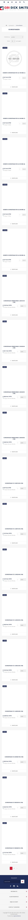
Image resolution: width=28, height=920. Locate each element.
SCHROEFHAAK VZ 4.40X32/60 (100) (14, 665)
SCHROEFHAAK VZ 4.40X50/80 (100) (14, 711)
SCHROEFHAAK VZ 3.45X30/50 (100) (14, 620)
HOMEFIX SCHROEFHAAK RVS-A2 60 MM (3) (14, 209)
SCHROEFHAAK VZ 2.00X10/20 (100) (14, 483)
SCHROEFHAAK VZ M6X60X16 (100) (14, 848)
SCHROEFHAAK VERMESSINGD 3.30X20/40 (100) (14, 347)
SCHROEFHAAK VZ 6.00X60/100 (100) (14, 757)
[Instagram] (14, 886)
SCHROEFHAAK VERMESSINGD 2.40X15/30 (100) (14, 301)
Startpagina (6, 25)
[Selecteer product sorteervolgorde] (16, 37)
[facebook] (10, 886)
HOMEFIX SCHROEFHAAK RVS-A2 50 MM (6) (14, 164)
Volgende (17, 868)
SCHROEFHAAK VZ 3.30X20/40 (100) (14, 574)
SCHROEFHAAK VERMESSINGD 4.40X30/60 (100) (14, 438)
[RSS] (17, 886)
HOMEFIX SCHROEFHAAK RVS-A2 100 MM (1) (14, 72)
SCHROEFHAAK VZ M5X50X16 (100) (14, 802)
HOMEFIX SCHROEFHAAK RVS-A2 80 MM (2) (14, 255)
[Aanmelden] (12, 881)
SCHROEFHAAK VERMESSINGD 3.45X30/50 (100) (14, 392)
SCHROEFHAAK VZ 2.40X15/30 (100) (14, 529)
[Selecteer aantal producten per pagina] (13, 41)
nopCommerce (17, 916)
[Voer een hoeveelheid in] (20, 78)
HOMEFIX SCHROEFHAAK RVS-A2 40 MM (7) (14, 118)
